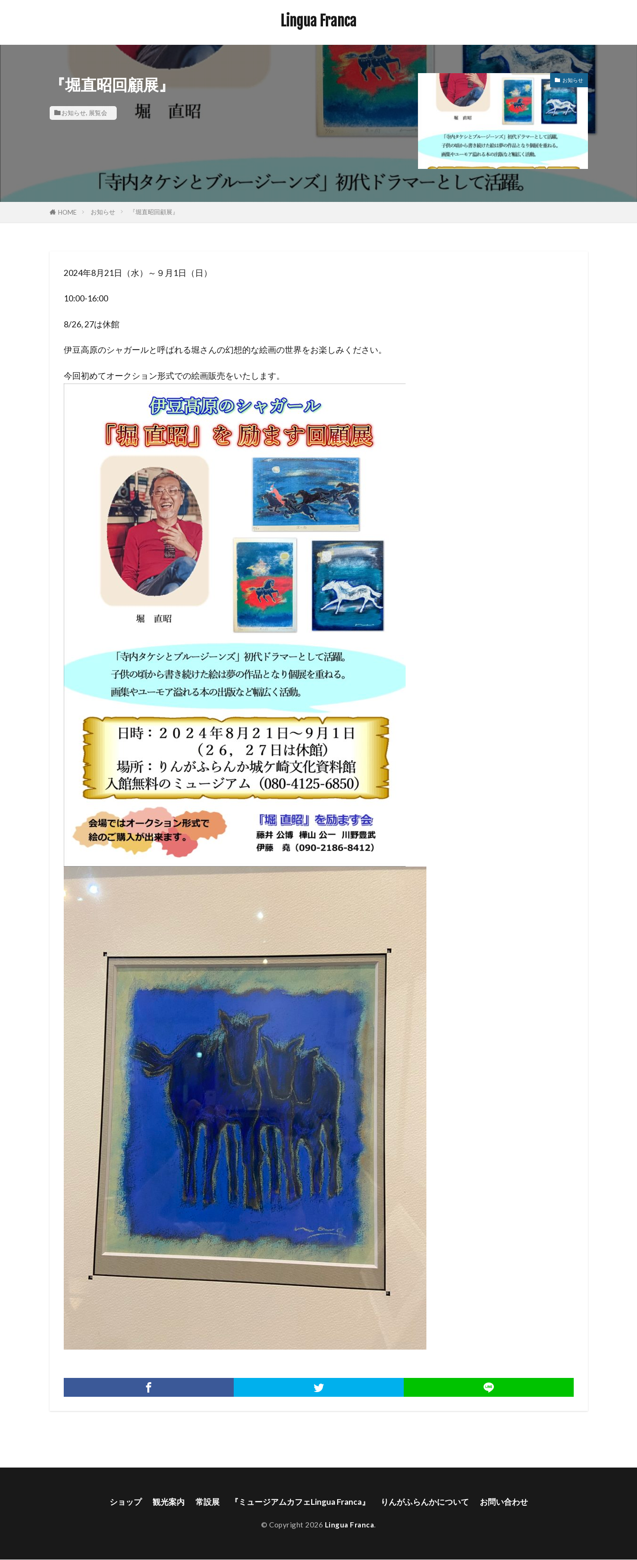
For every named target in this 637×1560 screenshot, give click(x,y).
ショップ (117, 1502)
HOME (67, 212)
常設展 (202, 1502)
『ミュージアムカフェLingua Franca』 (298, 1502)
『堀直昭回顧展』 (153, 212)
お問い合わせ (511, 1502)
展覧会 (98, 113)
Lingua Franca (318, 21)
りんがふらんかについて (428, 1502)
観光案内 (162, 1502)
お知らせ (73, 113)
